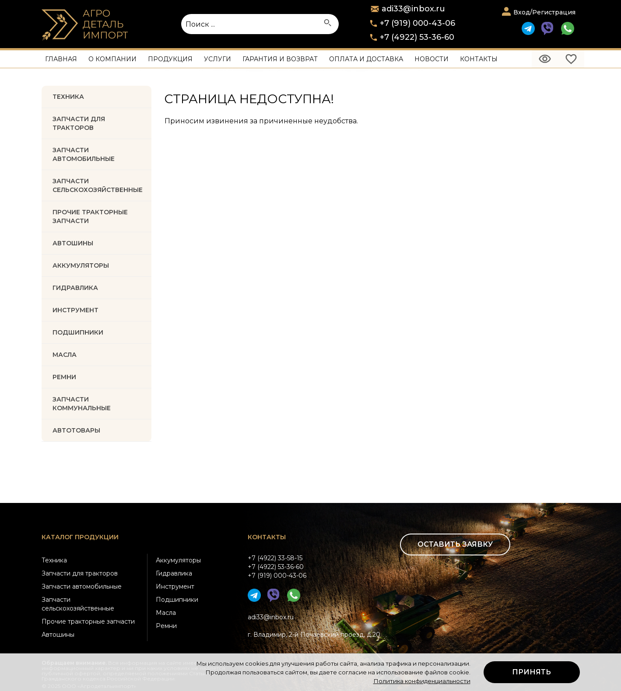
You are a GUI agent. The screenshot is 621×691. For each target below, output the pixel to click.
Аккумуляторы (178, 560)
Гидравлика (174, 573)
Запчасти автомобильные (84, 154)
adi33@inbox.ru (271, 617)
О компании (112, 59)
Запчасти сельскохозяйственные (78, 604)
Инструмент (175, 586)
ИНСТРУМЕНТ (75, 310)
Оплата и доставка (366, 59)
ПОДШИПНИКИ (78, 332)
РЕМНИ (64, 377)
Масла (166, 613)
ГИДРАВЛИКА (75, 288)
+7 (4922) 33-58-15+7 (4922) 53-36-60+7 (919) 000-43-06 (277, 566)
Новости (431, 59)
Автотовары (76, 430)
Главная (61, 59)
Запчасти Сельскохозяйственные (98, 185)
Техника (68, 97)
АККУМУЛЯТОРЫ (81, 265)
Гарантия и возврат (280, 59)
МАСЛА (65, 355)
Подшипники (177, 600)
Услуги (217, 59)
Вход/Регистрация (544, 12)
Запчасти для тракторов (79, 123)
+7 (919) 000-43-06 (417, 23)
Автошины (73, 243)
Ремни (166, 626)
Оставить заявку (455, 544)
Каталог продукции (80, 537)
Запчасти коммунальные (82, 403)
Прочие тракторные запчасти (90, 216)
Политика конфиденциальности (421, 680)
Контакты (479, 59)
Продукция (170, 59)
